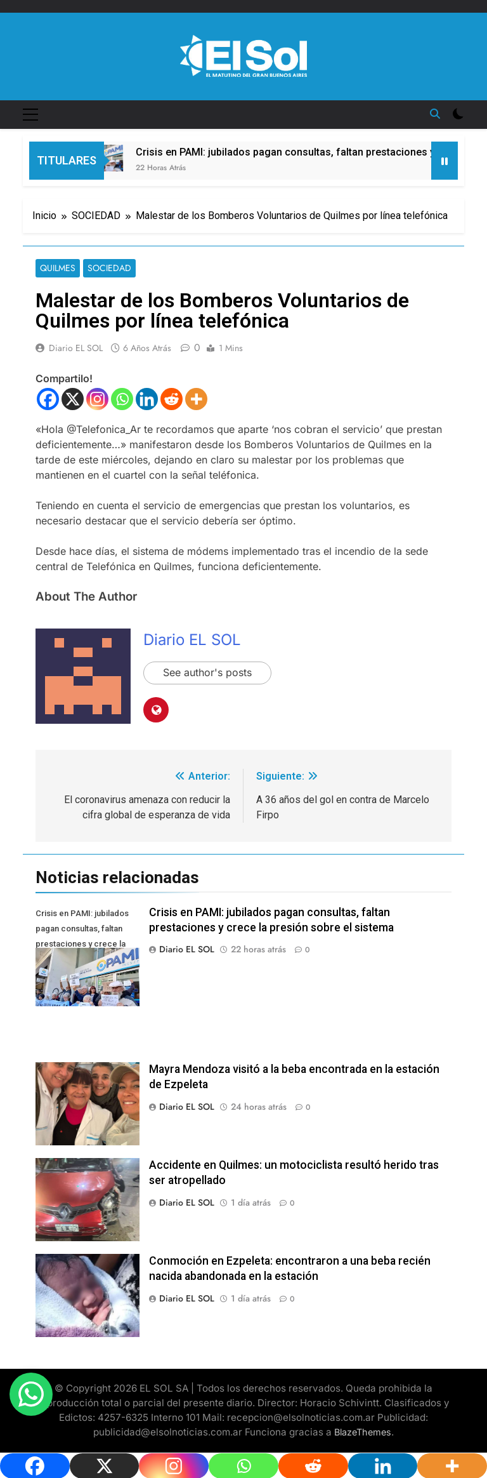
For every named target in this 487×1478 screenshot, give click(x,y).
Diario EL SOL (76, 348)
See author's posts (207, 673)
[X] (73, 399)
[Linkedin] (147, 399)
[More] (196, 399)
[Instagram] (97, 399)
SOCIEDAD (109, 268)
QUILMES (57, 268)
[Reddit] (171, 399)
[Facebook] (48, 399)
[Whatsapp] (122, 399)
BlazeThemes (362, 1432)
